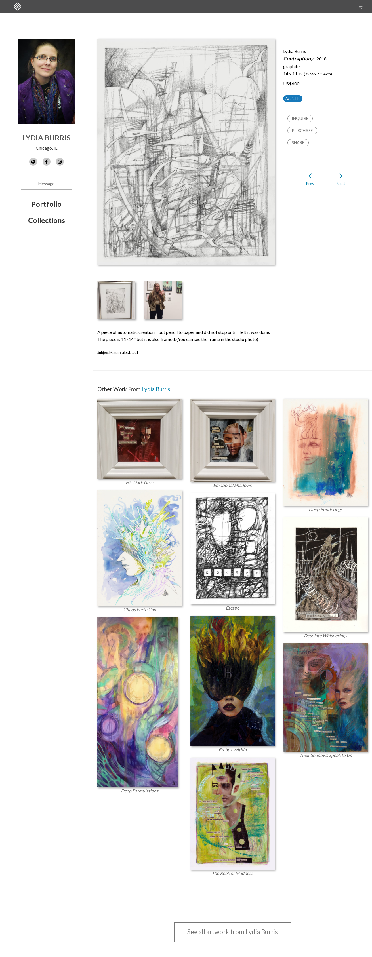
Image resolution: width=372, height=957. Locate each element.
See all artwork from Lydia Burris (232, 932)
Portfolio (46, 204)
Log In (362, 6)
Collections (46, 220)
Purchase (302, 130)
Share (298, 142)
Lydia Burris (46, 137)
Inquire (300, 118)
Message (46, 183)
